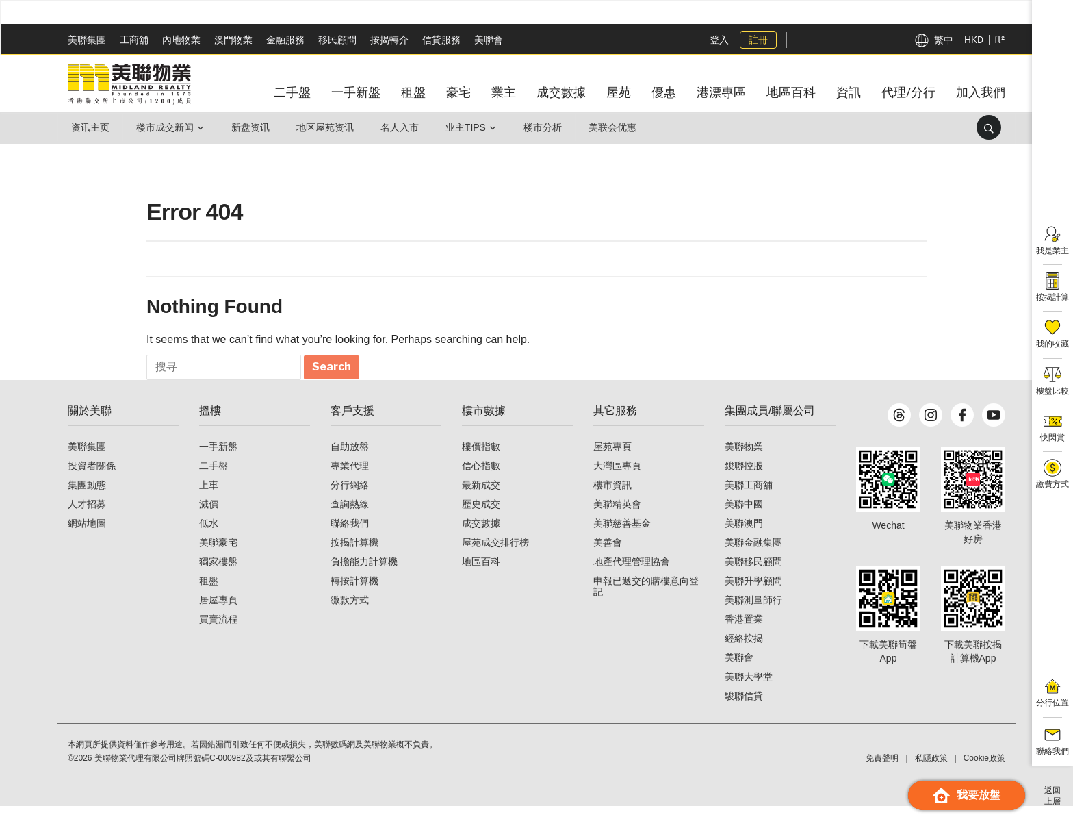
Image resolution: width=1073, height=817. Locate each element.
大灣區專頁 (617, 476)
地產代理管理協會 (631, 572)
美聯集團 (87, 39)
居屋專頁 (218, 610)
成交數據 (481, 534)
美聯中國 (744, 515)
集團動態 (87, 495)
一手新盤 (218, 457)
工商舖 (134, 39)
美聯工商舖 (749, 495)
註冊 (756, 39)
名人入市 (406, 127)
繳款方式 (350, 610)
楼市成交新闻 (167, 127)
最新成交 (481, 495)
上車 (208, 495)
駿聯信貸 (744, 706)
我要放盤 (966, 795)
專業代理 (350, 476)
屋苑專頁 (612, 457)
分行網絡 (350, 495)
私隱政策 (931, 769)
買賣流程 (218, 630)
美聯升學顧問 (753, 591)
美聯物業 (744, 457)
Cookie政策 (984, 769)
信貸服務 (441, 39)
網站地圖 (87, 534)
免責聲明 (882, 769)
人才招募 (87, 515)
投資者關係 (92, 476)
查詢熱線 (350, 515)
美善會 (607, 553)
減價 (208, 515)
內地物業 (181, 39)
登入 (717, 39)
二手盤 (213, 476)
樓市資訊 (612, 495)
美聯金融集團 (753, 553)
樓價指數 (481, 457)
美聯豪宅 (218, 553)
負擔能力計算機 (364, 572)
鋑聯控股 (744, 476)
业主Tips (473, 127)
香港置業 (744, 630)
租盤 (208, 591)
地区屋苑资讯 (330, 127)
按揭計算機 (354, 553)
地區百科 (481, 572)
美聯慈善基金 (622, 534)
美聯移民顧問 (753, 572)
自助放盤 (350, 457)
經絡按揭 (744, 649)
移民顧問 (337, 39)
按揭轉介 (389, 39)
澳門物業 (233, 39)
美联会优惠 (623, 127)
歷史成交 (481, 515)
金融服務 (285, 39)
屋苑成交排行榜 (495, 553)
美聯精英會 (617, 515)
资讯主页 (91, 127)
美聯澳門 (744, 534)
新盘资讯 (254, 127)
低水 (208, 534)
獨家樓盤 (218, 572)
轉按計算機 (354, 591)
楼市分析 (551, 127)
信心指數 (481, 476)
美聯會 (488, 39)
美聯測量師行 (753, 610)
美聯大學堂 (749, 687)
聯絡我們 (350, 534)
